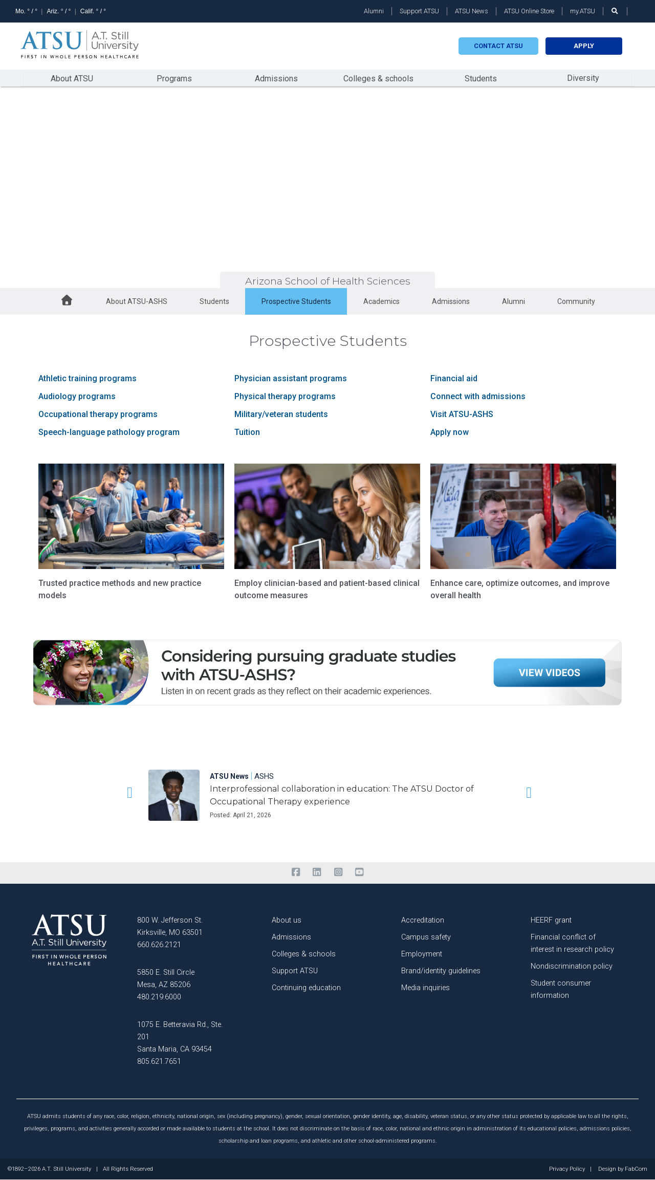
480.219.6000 (159, 997)
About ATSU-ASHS (136, 301)
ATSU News (471, 11)
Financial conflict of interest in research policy (572, 943)
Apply (584, 46)
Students (481, 78)
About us (286, 920)
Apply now (449, 432)
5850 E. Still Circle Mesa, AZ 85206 (165, 978)
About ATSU (72, 78)
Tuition (247, 432)
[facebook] (295, 872)
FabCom (636, 1169)
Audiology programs (77, 396)
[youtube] (358, 872)
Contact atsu (498, 46)
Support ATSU (419, 11)
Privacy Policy (567, 1169)
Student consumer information (561, 989)
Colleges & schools (378, 78)
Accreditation (422, 920)
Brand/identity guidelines (441, 971)
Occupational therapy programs (98, 414)
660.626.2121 (159, 945)
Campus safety (426, 937)
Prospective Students (296, 301)
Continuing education (306, 988)
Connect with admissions (478, 396)
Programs (174, 78)
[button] (128, 792)
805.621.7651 (159, 1061)
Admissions (276, 78)
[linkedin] (317, 872)
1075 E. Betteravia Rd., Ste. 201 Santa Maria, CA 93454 (180, 1037)
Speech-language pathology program (109, 432)
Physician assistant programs (290, 378)
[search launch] (615, 11)
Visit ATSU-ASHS (461, 414)
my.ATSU (582, 11)
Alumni (374, 11)
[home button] (67, 301)
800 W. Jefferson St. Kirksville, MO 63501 (170, 926)
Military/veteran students (281, 414)
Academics (381, 301)
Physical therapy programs (285, 396)
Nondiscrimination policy (572, 966)
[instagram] (338, 872)
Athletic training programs (87, 378)
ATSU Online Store (529, 11)
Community (576, 301)
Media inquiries (425, 988)
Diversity (583, 78)
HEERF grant (551, 920)
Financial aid (453, 378)
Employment (421, 954)
